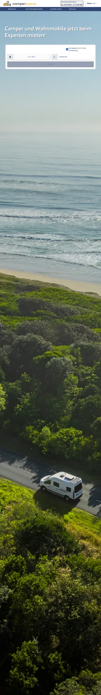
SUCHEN (50, 64)
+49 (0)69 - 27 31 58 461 (71, 5)
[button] (92, 3)
